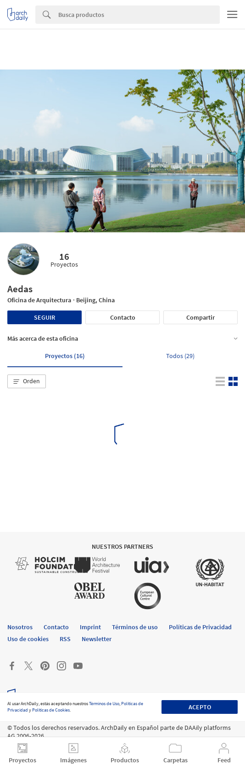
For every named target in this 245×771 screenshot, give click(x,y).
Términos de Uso (104, 704)
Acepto (200, 707)
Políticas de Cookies (51, 710)
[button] (26, 381)
